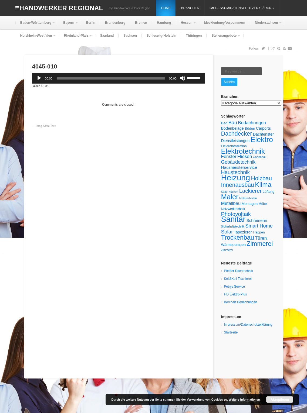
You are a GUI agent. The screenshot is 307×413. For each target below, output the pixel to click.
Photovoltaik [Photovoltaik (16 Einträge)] (236, 214)
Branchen (190, 8)
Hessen (186, 25)
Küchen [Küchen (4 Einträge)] (233, 191)
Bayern (68, 25)
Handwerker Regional (61, 8)
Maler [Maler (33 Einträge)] (229, 197)
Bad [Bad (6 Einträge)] (224, 123)
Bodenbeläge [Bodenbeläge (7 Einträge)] (232, 128)
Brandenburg (115, 23)
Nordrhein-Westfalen (35, 38)
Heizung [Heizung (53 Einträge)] (235, 177)
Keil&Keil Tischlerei (238, 279)
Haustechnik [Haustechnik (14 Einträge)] (235, 172)
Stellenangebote (223, 38)
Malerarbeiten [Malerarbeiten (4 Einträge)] (248, 198)
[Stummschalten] (182, 78)
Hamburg (164, 23)
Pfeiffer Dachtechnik (238, 271)
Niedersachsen (266, 25)
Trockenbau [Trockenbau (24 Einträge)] (237, 237)
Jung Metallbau (46, 126)
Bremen (141, 23)
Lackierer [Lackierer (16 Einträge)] (250, 191)
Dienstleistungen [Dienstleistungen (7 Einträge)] (235, 141)
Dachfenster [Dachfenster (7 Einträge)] (263, 134)
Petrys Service (234, 286)
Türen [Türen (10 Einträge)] (261, 238)
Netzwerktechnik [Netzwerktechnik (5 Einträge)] (233, 209)
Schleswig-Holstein (161, 35)
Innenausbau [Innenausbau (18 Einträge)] (237, 185)
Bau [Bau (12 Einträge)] (232, 122)
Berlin (90, 23)
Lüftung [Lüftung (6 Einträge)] (268, 192)
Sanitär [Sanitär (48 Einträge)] (233, 219)
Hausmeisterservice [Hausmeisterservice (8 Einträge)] (239, 167)
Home (166, 8)
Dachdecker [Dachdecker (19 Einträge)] (236, 133)
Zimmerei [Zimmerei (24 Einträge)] (260, 243)
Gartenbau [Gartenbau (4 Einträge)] (259, 157)
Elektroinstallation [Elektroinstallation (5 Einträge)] (234, 146)
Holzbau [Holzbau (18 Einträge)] (261, 178)
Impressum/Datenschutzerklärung (242, 8)
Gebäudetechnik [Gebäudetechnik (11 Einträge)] (238, 162)
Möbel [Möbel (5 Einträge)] (263, 204)
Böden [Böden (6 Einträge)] (250, 128)
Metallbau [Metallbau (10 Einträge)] (231, 203)
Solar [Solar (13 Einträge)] (227, 232)
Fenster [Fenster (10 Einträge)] (229, 156)
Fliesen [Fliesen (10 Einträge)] (244, 156)
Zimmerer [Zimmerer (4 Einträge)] (227, 250)
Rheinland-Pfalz (75, 38)
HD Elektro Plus (235, 294)
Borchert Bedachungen (240, 302)
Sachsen (130, 35)
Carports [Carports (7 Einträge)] (263, 128)
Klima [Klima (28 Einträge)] (263, 184)
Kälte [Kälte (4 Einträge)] (224, 191)
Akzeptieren (280, 399)
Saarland (107, 35)
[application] (118, 78)
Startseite (231, 332)
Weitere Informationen (244, 399)
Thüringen (194, 35)
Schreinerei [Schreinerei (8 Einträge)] (256, 220)
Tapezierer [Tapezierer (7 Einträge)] (243, 232)
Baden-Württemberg (35, 25)
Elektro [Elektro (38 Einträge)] (261, 140)
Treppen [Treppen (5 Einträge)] (259, 232)
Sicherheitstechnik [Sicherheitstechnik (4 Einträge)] (232, 226)
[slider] (111, 78)
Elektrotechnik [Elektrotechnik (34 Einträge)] (243, 151)
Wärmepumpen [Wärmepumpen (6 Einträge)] (233, 245)
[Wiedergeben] (39, 78)
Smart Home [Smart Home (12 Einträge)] (258, 226)
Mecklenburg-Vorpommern (224, 23)
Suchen (229, 82)
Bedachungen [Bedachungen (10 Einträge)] (252, 122)
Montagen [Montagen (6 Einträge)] (250, 204)
